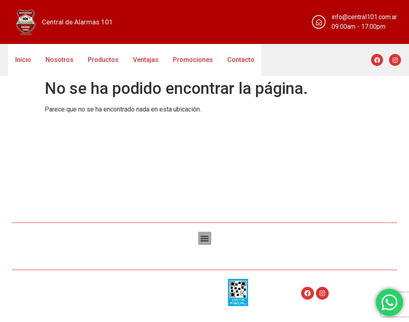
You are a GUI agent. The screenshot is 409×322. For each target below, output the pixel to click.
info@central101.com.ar (364, 17)
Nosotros (59, 60)
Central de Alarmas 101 (77, 22)
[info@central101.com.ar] (319, 22)
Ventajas (146, 60)
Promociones (193, 60)
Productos (103, 60)
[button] (204, 238)
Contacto (240, 60)
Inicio (23, 60)
